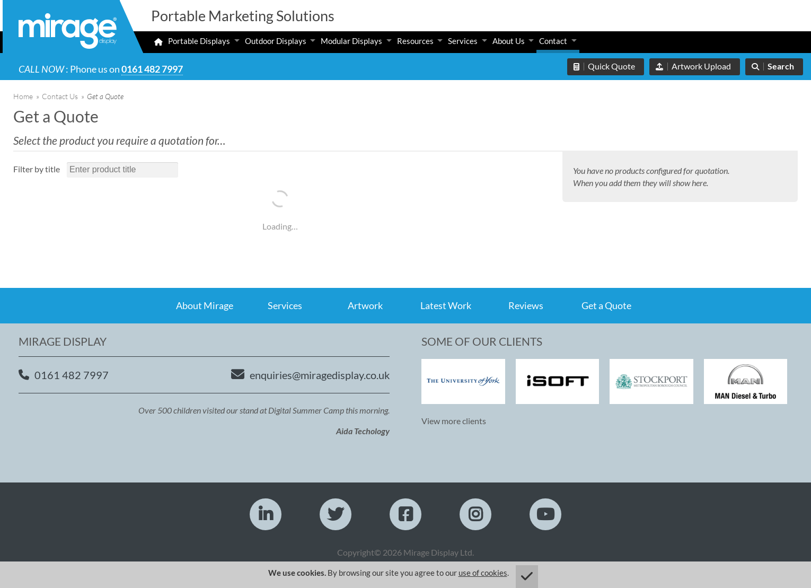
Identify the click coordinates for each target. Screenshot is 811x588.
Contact (553, 41)
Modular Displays (351, 41)
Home (23, 96)
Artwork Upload (701, 66)
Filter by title (36, 169)
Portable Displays (199, 41)
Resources (415, 41)
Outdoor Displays (275, 41)
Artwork (365, 305)
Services (463, 41)
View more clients (453, 421)
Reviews (525, 305)
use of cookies (483, 572)
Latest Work (445, 305)
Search (781, 66)
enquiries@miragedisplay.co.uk (320, 374)
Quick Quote (611, 66)
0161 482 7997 (152, 69)
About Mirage (204, 305)
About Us (508, 41)
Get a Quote (606, 305)
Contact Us (60, 96)
